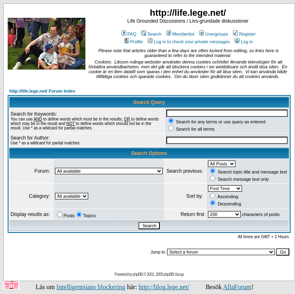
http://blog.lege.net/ (164, 286)
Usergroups (213, 34)
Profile (133, 41)
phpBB (137, 274)
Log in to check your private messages (189, 41)
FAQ (128, 34)
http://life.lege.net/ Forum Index (42, 91)
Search (151, 34)
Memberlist (180, 34)
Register (244, 34)
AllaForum (237, 286)
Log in (244, 41)
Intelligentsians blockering (91, 286)
